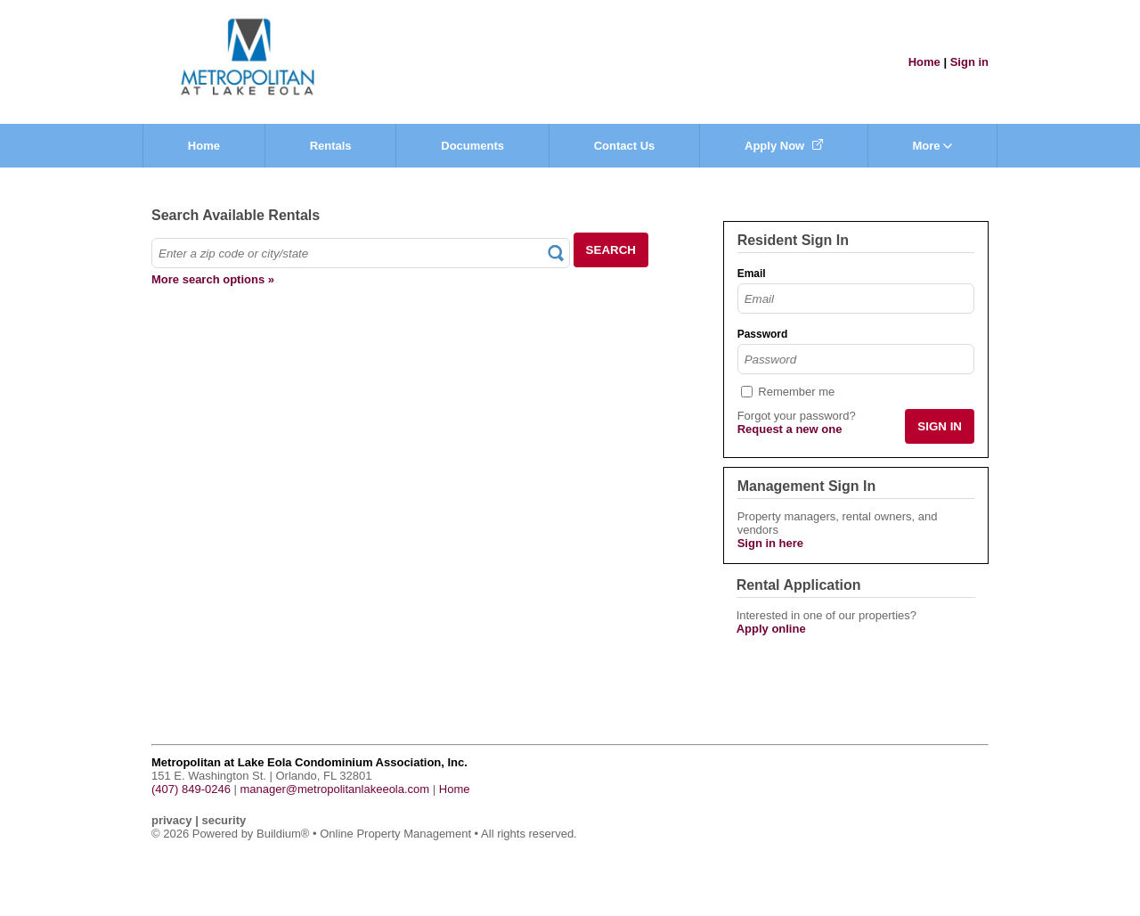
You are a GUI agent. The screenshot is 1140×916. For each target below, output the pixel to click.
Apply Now (784, 145)
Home (924, 62)
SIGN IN (939, 426)
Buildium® (282, 833)
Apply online (771, 628)
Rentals (331, 145)
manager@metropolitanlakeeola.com (335, 789)
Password (762, 334)
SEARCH (611, 250)
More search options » (212, 279)
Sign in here (770, 543)
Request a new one (790, 429)
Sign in (969, 62)
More (932, 145)
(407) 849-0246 (191, 789)
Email (751, 273)
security (223, 820)
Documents (472, 145)
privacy (171, 820)
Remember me (796, 391)
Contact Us (625, 145)
